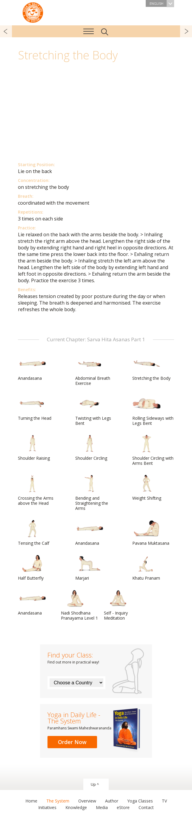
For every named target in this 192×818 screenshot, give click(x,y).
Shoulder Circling (91, 448)
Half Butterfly (32, 568)
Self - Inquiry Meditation (118, 605)
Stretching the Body (151, 368)
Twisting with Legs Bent (93, 410)
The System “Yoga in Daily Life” (32, 12)
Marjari (89, 568)
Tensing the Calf (33, 533)
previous (6, 31)
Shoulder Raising (34, 448)
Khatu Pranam (146, 568)
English (162, 3)
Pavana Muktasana (150, 533)
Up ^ (95, 784)
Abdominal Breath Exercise (92, 370)
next (186, 31)
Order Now (72, 742)
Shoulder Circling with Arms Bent (152, 450)
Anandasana (32, 368)
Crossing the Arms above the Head (35, 490)
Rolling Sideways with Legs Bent (152, 410)
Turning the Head (34, 408)
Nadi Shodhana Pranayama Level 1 (79, 605)
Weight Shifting (146, 488)
